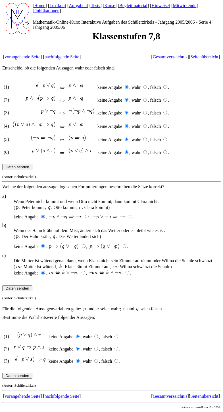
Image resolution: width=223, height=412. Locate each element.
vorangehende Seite (22, 56)
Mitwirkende (184, 5)
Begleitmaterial (133, 5)
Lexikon (56, 5)
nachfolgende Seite (62, 56)
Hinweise (159, 5)
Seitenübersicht (204, 56)
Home (39, 5)
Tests (95, 5)
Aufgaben (78, 5)
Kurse (109, 5)
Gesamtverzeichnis (170, 56)
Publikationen (46, 10)
